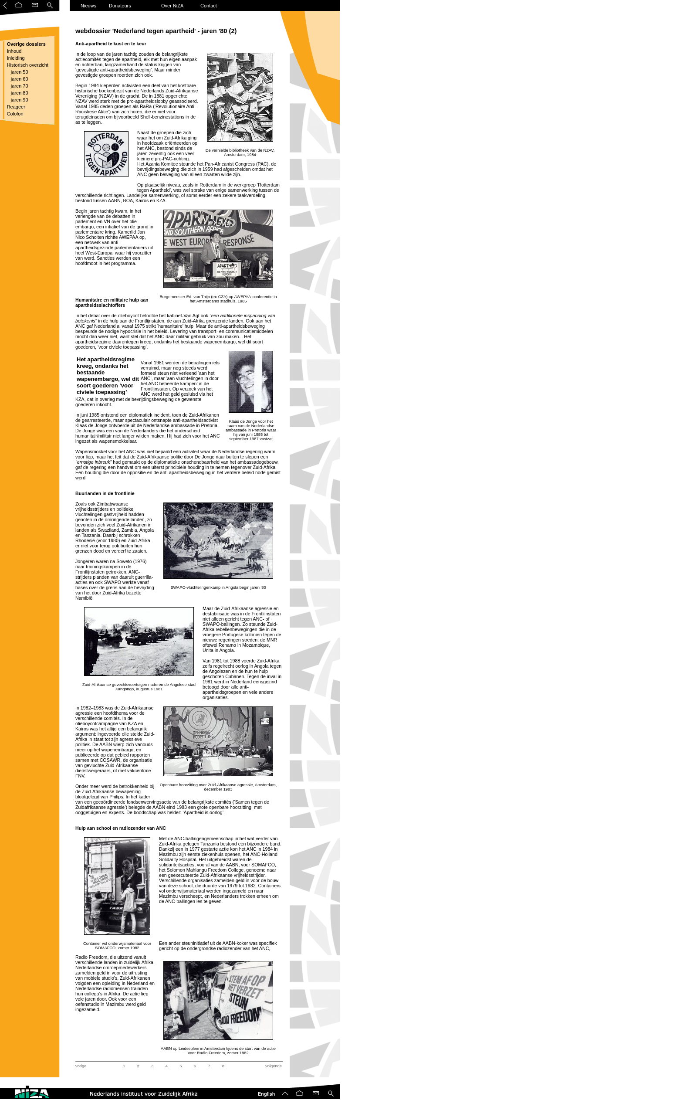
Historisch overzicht (27, 65)
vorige (80, 1066)
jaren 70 (17, 85)
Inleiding (15, 58)
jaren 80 (17, 92)
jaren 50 (17, 72)
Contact (208, 5)
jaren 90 (17, 99)
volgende (273, 1066)
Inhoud (14, 51)
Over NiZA (172, 5)
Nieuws (88, 5)
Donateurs (120, 5)
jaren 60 (17, 78)
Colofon (15, 113)
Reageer (15, 106)
